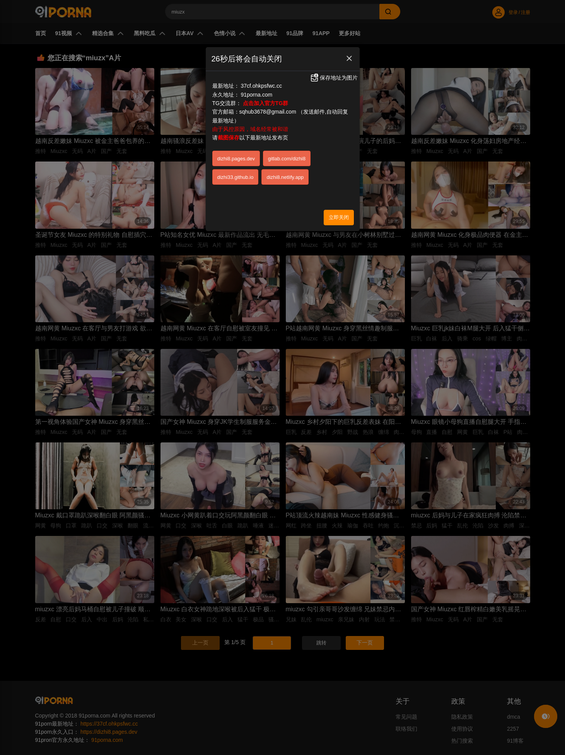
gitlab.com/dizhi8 (287, 159)
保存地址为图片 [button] (334, 77)
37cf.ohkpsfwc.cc (261, 86)
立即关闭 (339, 217)
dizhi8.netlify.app (285, 177)
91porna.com (256, 95)
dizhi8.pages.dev (236, 159)
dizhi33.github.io (235, 177)
